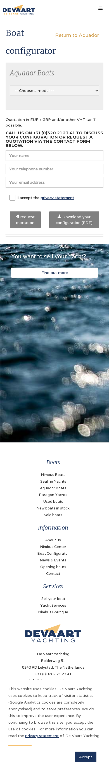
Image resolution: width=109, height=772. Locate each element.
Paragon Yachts (53, 494)
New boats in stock (53, 508)
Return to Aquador (77, 35)
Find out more (54, 272)
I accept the (42, 197)
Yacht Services (53, 605)
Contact (53, 573)
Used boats (53, 501)
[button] (100, 8)
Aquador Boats (53, 488)
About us (53, 540)
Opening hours (53, 566)
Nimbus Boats (53, 474)
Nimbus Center (53, 546)
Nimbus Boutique (53, 612)
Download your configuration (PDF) (74, 219)
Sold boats (53, 515)
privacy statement (57, 197)
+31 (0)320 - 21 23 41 (53, 674)
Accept (85, 756)
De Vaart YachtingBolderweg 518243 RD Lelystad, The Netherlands (53, 661)
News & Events (53, 560)
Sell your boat (53, 598)
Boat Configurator (53, 553)
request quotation (25, 219)
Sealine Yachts (53, 481)
